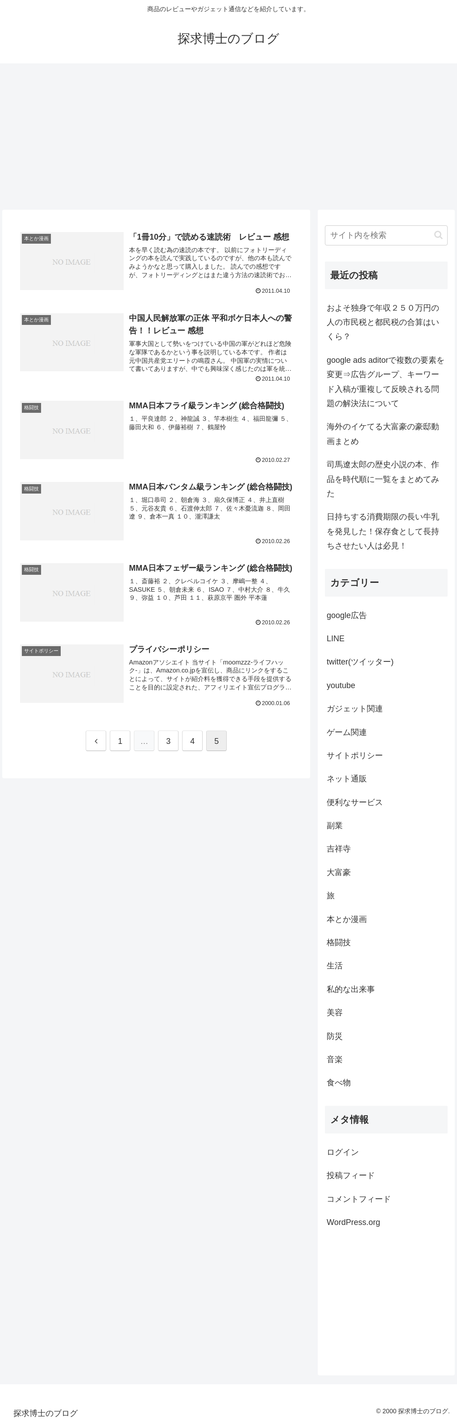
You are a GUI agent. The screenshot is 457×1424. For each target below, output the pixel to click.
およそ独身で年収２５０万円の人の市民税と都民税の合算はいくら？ (383, 322)
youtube (341, 685)
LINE (336, 638)
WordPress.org (353, 1222)
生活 (335, 965)
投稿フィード (351, 1175)
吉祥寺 (339, 848)
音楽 (335, 1059)
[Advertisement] (228, 136)
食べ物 (339, 1082)
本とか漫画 (347, 919)
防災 (335, 1036)
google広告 (347, 615)
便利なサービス (355, 802)
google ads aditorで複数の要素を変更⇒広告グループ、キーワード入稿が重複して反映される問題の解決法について (386, 382)
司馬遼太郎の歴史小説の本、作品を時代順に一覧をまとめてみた (383, 479)
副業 (335, 825)
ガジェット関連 (355, 708)
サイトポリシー (355, 755)
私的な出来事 (351, 989)
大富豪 (339, 872)
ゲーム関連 (347, 732)
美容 (335, 1012)
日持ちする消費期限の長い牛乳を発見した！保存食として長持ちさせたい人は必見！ (383, 531)
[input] (386, 235)
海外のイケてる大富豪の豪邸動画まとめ (383, 433)
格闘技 (339, 942)
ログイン (343, 1152)
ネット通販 (347, 778)
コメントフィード (359, 1199)
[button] (438, 235)
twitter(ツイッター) (360, 661)
